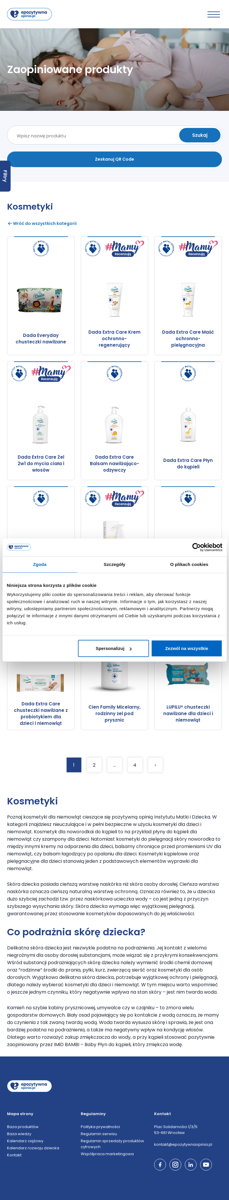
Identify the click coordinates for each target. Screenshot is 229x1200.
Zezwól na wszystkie (186, 648)
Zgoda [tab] (40, 564)
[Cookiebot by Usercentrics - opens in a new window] (196, 547)
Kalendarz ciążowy (25, 1141)
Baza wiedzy (19, 1134)
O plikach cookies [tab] (189, 564)
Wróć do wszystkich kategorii (42, 223)
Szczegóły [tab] (114, 564)
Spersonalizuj (114, 648)
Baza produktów (23, 1127)
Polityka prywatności (100, 1127)
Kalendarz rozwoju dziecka (33, 1148)
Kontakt (14, 1155)
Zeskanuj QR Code (114, 159)
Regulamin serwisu (99, 1134)
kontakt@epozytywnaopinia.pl (183, 1144)
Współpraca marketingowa (107, 1154)
